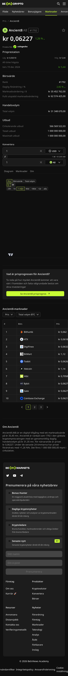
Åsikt (34, 639)
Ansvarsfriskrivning (45, 669)
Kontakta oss (12, 624)
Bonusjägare (34, 11)
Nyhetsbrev (18, 11)
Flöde (5, 11)
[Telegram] (21, 476)
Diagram (8, 171)
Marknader (51, 11)
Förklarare (37, 644)
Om (32, 171)
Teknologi (37, 629)
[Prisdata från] (20, 47)
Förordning (38, 614)
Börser (35, 598)
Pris (4, 20)
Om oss (10, 588)
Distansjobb (12, 619)
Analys (35, 634)
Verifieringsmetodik (16, 629)
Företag (36, 619)
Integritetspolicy (24, 669)
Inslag (35, 649)
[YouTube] (14, 476)
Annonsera (11, 614)
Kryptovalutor (39, 588)
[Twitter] (7, 476)
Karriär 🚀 (11, 593)
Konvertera (38, 593)
